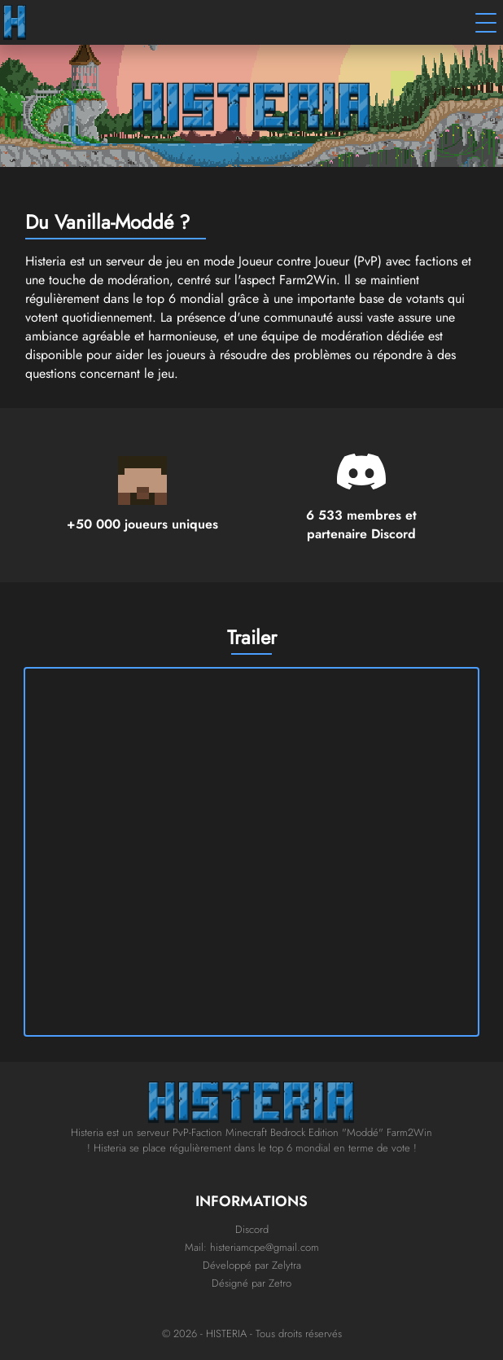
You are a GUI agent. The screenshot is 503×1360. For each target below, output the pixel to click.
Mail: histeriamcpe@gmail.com (252, 1247)
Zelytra (286, 1265)
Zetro (280, 1283)
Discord (252, 1229)
